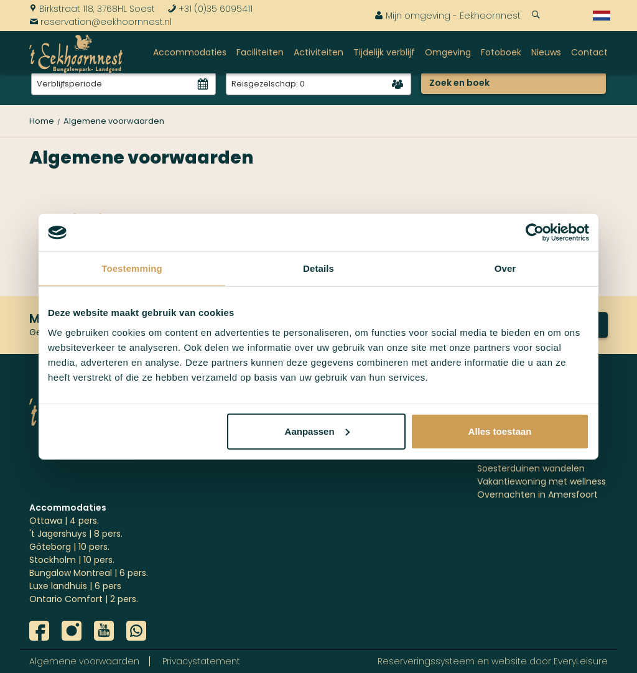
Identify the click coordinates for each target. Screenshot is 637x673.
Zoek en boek (459, 83)
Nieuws (546, 52)
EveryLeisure (581, 661)
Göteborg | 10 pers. (69, 547)
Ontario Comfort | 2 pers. (83, 599)
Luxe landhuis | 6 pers (75, 586)
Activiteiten (318, 52)
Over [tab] (505, 268)
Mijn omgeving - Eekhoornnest (447, 15)
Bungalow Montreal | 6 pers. (88, 573)
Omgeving (448, 52)
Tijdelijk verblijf (384, 52)
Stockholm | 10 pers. (71, 560)
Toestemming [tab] (131, 268)
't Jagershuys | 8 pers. (76, 533)
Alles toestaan (500, 430)
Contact (589, 52)
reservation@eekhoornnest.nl (100, 22)
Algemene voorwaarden (84, 661)
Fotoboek (501, 52)
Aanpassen (317, 430)
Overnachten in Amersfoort (537, 494)
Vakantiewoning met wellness (541, 481)
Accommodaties (189, 52)
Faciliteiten (260, 52)
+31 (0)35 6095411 (210, 8)
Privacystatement (201, 661)
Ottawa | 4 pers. (64, 520)
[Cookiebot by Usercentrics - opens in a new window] (534, 232)
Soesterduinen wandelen (531, 468)
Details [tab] (318, 268)
